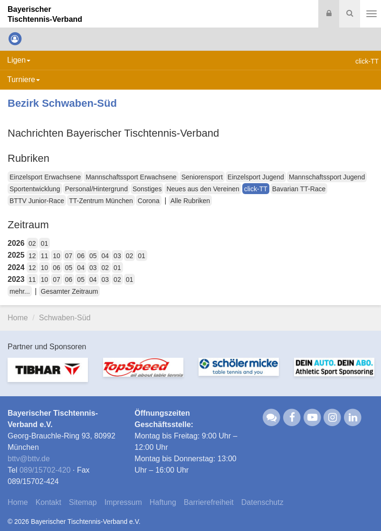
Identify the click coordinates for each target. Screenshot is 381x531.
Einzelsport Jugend (256, 177)
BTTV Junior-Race (37, 201)
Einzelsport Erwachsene (45, 177)
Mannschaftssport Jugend (327, 177)
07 (69, 256)
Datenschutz (262, 502)
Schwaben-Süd (65, 318)
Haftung (163, 502)
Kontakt (48, 502)
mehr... (20, 291)
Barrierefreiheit (209, 502)
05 (93, 256)
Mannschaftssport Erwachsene (131, 177)
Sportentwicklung (35, 189)
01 (44, 243)
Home (18, 318)
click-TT (255, 189)
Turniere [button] (23, 79)
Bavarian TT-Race (299, 189)
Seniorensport (202, 177)
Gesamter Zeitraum (69, 291)
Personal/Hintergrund (96, 189)
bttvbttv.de (29, 459)
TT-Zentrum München (101, 201)
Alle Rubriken (190, 201)
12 (32, 256)
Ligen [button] (18, 60)
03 (117, 256)
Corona (149, 201)
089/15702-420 (45, 470)
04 (105, 256)
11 (44, 256)
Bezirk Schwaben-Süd (62, 103)
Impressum (123, 502)
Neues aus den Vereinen (202, 189)
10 (56, 256)
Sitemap (83, 502)
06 (81, 256)
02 (32, 243)
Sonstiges (147, 189)
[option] (47, 375)
